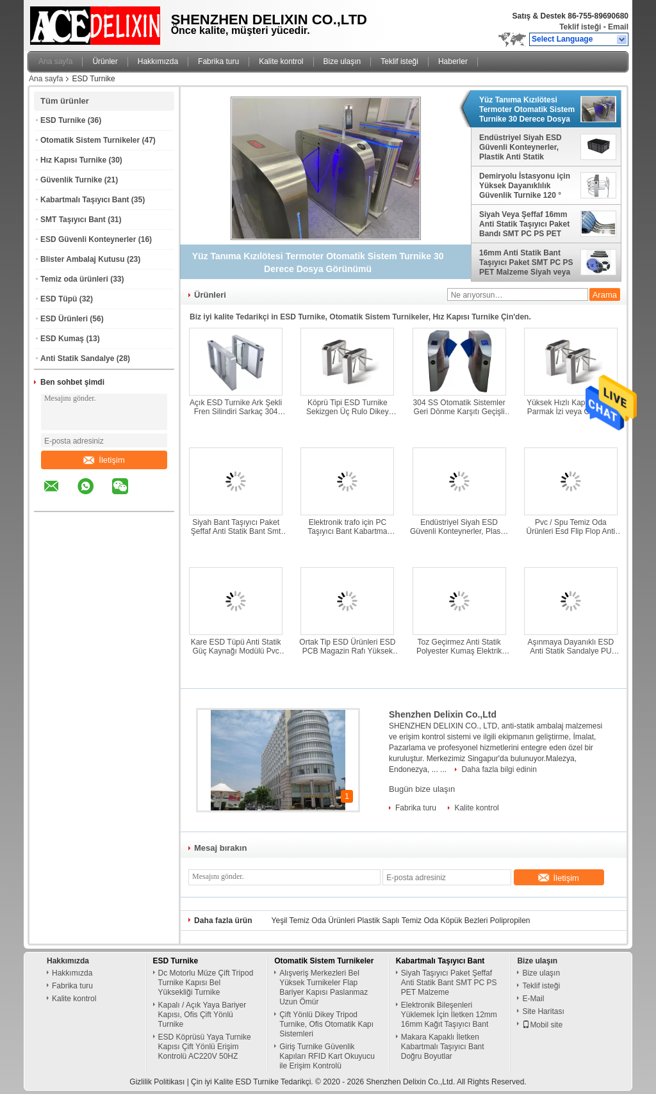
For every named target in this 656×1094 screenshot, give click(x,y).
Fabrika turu (218, 61)
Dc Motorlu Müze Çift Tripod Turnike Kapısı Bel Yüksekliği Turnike (206, 983)
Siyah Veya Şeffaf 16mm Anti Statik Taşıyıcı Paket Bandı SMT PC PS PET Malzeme (524, 224)
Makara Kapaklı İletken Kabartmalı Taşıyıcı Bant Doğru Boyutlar (442, 1047)
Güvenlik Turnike (71, 179)
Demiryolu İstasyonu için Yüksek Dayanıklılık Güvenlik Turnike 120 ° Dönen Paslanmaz (524, 186)
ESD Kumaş (62, 338)
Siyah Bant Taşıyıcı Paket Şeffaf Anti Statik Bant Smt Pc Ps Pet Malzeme (236, 527)
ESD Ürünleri (64, 318)
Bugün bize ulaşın (422, 789)
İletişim (103, 460)
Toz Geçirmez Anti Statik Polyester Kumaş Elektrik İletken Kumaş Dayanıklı (459, 647)
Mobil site (542, 1024)
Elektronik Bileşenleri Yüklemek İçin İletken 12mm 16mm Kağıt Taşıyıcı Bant (449, 1015)
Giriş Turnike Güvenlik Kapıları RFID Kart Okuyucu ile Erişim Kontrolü (327, 1056)
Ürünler (104, 61)
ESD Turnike (62, 120)
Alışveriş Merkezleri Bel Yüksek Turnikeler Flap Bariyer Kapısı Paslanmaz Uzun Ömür (323, 987)
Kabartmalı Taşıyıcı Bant (84, 199)
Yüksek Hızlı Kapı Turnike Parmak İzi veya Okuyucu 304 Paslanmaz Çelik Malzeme (570, 407)
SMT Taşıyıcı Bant (73, 219)
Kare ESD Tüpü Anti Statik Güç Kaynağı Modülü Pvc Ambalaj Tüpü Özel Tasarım (235, 647)
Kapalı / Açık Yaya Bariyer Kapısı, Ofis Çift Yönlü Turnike (202, 1015)
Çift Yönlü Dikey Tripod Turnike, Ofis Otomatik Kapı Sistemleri (326, 1024)
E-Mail (533, 998)
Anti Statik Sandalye (77, 358)
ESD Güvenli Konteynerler (88, 239)
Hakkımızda (158, 61)
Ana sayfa (55, 61)
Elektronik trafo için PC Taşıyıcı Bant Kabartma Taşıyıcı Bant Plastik (347, 527)
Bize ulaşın (342, 61)
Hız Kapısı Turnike (73, 160)
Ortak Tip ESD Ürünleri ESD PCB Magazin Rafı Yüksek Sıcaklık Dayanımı (347, 647)
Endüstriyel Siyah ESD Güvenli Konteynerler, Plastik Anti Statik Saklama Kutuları (520, 147)
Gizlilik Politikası (156, 1081)
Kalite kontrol (281, 61)
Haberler (453, 61)
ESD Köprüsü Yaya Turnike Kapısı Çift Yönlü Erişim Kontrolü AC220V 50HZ (204, 1047)
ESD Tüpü (58, 298)
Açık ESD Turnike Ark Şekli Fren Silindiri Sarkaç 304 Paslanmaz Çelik (236, 407)
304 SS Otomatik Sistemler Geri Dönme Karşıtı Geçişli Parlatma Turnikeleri (459, 407)
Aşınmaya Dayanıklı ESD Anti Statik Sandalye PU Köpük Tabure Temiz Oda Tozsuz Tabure (571, 647)
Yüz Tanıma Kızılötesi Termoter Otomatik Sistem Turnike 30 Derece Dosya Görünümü (527, 109)
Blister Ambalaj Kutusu (82, 259)
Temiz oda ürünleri (74, 279)
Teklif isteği (580, 26)
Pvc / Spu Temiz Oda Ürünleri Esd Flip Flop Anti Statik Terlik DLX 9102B (571, 527)
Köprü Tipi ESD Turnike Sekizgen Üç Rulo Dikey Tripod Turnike (347, 407)
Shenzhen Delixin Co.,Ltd (442, 714)
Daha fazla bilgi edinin (498, 769)
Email (618, 26)
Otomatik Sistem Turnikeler (90, 140)
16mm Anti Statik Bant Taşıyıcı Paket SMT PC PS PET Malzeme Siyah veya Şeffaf (526, 262)
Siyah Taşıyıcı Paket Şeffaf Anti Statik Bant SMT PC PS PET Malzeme (449, 983)
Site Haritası (543, 1011)
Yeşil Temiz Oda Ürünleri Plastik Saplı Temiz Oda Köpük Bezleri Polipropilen (401, 920)
